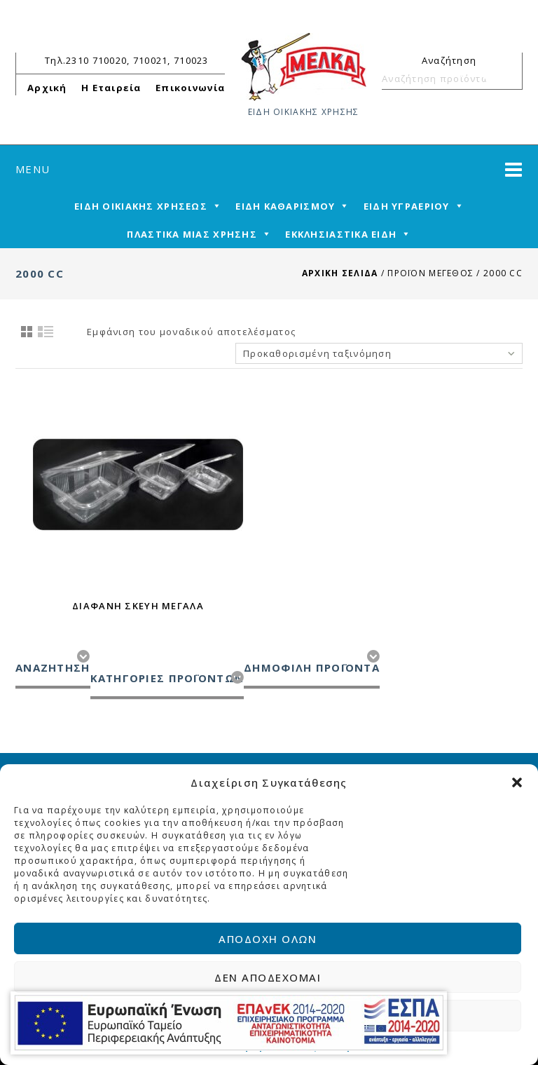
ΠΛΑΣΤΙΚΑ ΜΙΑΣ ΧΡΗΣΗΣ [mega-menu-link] (192, 234)
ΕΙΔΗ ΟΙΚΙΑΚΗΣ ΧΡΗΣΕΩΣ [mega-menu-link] (140, 206)
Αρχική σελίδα (340, 273)
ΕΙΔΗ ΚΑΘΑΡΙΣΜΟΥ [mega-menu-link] (285, 206)
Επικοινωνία (190, 87)
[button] (517, 782)
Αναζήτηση (505, 78)
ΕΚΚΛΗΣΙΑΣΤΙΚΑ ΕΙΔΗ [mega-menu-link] (340, 234)
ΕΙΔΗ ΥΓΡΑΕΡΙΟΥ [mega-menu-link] (407, 206)
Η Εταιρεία (111, 87)
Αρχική (47, 87)
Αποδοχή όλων (269, 939)
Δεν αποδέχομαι (269, 977)
